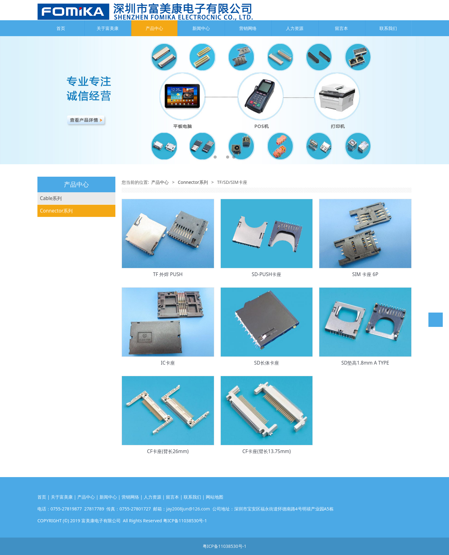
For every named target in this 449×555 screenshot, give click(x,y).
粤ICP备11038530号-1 (225, 546)
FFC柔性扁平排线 (58, 211)
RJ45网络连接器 (56, 323)
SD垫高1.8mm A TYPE (365, 363)
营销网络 (248, 28)
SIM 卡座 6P (365, 274)
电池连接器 (51, 336)
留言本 (341, 28)
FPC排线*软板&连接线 (63, 223)
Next (440, 100)
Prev (8, 100)
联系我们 (388, 28)
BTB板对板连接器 (58, 273)
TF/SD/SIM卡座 (56, 298)
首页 (60, 28)
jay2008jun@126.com (188, 509)
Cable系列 (51, 198)
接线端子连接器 (56, 348)
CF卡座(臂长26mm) (168, 451)
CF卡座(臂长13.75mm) (266, 451)
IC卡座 (168, 363)
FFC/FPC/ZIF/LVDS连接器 (67, 248)
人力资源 (294, 28)
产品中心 (154, 28)
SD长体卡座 (266, 363)
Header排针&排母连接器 (66, 286)
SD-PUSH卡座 (266, 274)
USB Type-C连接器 (60, 311)
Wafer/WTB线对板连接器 (67, 261)
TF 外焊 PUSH (168, 274)
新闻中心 (201, 28)
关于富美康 (107, 28)
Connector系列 (56, 235)
